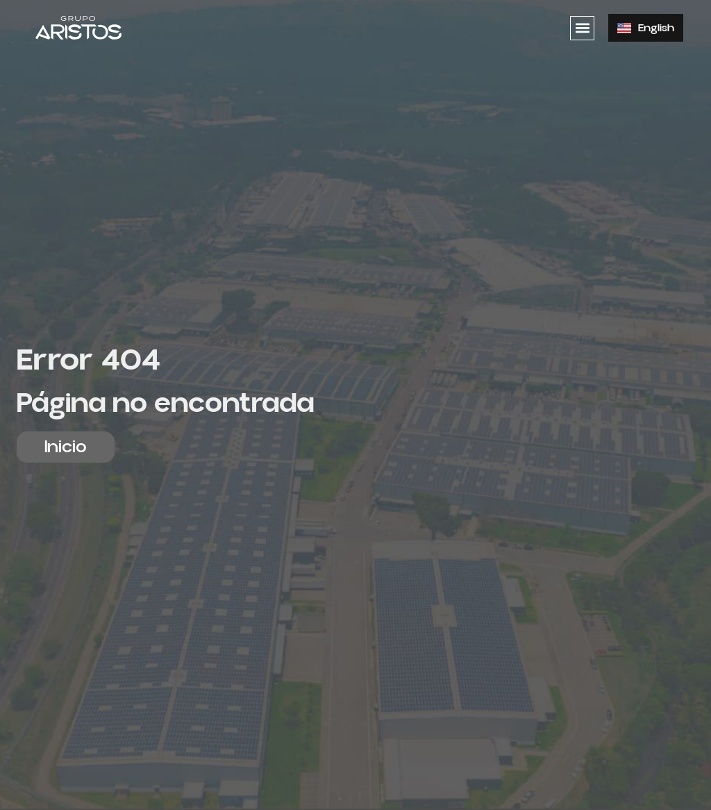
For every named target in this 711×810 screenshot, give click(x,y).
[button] (582, 28)
